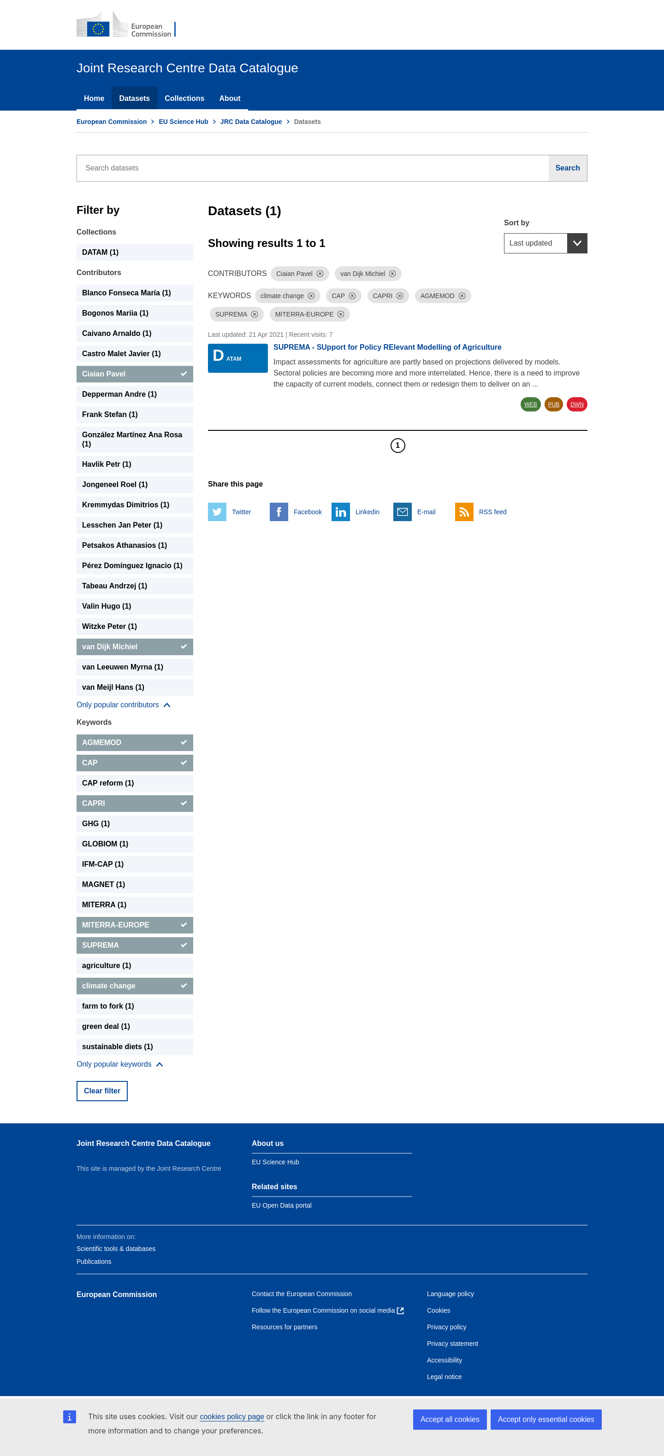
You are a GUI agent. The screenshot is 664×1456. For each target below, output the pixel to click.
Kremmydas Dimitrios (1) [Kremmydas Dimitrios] (125, 505)
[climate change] (135, 986)
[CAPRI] (135, 803)
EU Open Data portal (282, 1205)
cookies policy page (232, 1417)
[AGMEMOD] (135, 742)
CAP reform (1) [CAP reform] (108, 783)
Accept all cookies (450, 1419)
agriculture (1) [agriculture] (106, 965)
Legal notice (444, 1376)
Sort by (516, 223)
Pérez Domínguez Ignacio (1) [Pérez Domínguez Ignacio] (132, 565)
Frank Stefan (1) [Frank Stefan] (110, 414)
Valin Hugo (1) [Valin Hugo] (106, 606)
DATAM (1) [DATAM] (100, 252)
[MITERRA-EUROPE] (135, 925)
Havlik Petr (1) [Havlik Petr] (106, 464)
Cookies (439, 1310)
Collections (184, 98)
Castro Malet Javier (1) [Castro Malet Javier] (121, 354)
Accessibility (444, 1360)
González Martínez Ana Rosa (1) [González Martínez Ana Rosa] (132, 439)
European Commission (112, 121)
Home (94, 98)
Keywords (94, 722)
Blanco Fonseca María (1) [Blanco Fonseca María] (126, 293)
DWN (577, 404)
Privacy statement (452, 1343)
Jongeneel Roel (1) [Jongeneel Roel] (115, 484)
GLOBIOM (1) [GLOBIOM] (105, 844)
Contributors (99, 272)
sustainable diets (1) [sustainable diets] (117, 1047)
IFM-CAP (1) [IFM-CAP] (103, 864)
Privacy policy (447, 1327)
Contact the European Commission (302, 1293)
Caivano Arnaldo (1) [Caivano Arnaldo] (117, 333)
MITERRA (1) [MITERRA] (104, 905)
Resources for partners (284, 1327)
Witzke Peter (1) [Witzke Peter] (109, 626)
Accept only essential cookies (546, 1419)
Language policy (450, 1293)
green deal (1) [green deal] (106, 1026)
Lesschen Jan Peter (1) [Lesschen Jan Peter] (122, 525)
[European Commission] (132, 25)
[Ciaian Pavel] (135, 374)
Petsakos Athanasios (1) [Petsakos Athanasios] (124, 545)
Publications (94, 1261)
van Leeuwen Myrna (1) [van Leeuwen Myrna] (122, 667)
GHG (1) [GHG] (96, 824)
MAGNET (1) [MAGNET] (103, 884)
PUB (554, 404)
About (229, 98)
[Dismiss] (320, 273)
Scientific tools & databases (116, 1248)
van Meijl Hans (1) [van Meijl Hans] (113, 687)
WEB (530, 404)
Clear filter (102, 1091)
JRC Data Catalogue (251, 121)
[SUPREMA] (135, 945)
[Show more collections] (124, 704)
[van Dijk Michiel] (135, 647)
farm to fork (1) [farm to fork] (108, 1006)
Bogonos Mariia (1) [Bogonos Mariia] (115, 313)
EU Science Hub (183, 121)
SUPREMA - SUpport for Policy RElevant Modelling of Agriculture (387, 347)
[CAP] (135, 763)
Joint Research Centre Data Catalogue (144, 1143)
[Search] (568, 168)
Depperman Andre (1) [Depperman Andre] (119, 394)
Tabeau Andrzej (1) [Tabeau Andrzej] (114, 586)
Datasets (134, 98)
